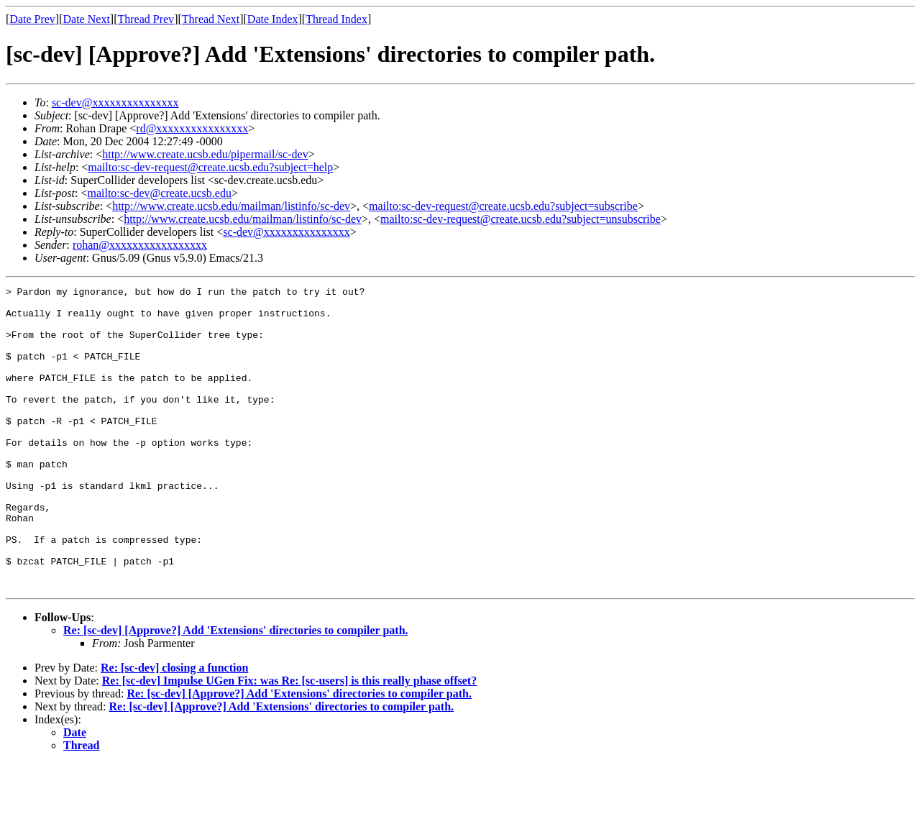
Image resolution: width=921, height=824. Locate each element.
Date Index (272, 19)
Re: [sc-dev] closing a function (174, 728)
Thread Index (336, 19)
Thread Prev (145, 19)
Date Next (86, 19)
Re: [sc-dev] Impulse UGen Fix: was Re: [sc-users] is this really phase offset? (289, 741)
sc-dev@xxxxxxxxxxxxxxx (115, 102)
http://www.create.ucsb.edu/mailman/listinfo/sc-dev (231, 206)
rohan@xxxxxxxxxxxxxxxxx (140, 245)
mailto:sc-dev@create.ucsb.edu (159, 193)
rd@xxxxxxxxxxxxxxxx (192, 128)
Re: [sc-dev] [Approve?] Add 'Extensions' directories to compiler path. (235, 691)
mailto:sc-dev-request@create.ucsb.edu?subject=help (210, 167)
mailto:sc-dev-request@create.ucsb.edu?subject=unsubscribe (520, 219)
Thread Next (210, 19)
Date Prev (32, 19)
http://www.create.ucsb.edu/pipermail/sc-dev (205, 154)
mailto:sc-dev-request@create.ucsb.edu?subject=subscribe (503, 206)
